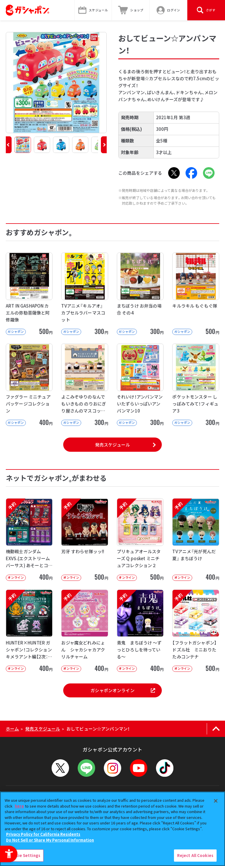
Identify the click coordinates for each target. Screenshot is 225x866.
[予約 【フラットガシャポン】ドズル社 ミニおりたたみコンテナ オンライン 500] (195, 631)
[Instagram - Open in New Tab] (112, 768)
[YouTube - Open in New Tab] (138, 768)
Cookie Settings (24, 855)
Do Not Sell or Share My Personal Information (50, 840)
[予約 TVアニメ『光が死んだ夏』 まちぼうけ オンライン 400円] (195, 539)
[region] (112, 829)
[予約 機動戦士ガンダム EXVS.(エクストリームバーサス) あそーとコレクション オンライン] (29, 539)
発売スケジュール (112, 445)
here (19, 806)
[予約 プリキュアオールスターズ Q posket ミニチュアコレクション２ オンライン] (140, 539)
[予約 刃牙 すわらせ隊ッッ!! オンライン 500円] (84, 539)
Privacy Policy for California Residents (43, 834)
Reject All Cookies (195, 855)
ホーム (12, 729)
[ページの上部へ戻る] (216, 729)
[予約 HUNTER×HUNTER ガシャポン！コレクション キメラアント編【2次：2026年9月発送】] (29, 631)
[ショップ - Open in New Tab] (131, 10)
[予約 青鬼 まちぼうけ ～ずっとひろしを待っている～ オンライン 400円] (140, 631)
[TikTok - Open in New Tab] (164, 768)
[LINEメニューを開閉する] (86, 768)
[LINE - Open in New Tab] (209, 173)
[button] (9, 144)
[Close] (215, 800)
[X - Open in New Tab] (174, 173)
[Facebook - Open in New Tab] (191, 173)
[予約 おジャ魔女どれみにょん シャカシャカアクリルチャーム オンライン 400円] (84, 631)
